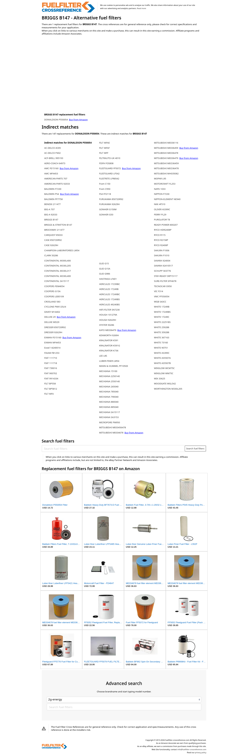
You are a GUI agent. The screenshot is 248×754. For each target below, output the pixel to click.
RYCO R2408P (161, 245)
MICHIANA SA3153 (109, 417)
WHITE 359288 (161, 332)
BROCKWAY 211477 (54, 229)
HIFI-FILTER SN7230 (109, 309)
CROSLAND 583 (52, 301)
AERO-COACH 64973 (54, 163)
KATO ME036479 (107, 330)
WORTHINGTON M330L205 (168, 388)
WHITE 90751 (161, 347)
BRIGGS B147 (51, 219)
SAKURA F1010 (161, 255)
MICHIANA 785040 (109, 391)
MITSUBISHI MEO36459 (166, 163)
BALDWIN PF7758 (53, 199)
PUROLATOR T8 (162, 219)
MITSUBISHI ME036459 (166, 147)
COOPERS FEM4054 (54, 286)
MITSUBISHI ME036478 (166, 152)
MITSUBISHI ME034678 (111, 432)
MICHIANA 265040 (109, 386)
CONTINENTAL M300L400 (57, 260)
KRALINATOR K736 (108, 350)
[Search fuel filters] (113, 448)
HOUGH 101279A (108, 314)
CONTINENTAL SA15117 (56, 281)
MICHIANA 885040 (109, 406)
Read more (141, 8)
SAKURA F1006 (161, 250)
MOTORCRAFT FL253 (164, 183)
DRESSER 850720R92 (55, 327)
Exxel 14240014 (52, 347)
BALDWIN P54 (51, 193)
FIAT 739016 (50, 368)
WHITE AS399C (161, 352)
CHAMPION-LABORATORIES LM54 (61, 250)
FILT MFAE (104, 142)
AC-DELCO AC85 (52, 147)
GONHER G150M (108, 209)
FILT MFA (49, 393)
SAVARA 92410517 (163, 265)
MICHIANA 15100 (108, 371)
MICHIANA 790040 (109, 396)
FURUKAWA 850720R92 (111, 199)
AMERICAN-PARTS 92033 (57, 183)
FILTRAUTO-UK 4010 (109, 158)
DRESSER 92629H (53, 332)
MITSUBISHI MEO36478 (166, 168)
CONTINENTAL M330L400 (57, 276)
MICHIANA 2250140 (109, 376)
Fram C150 (104, 183)
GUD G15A (104, 268)
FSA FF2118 (105, 193)
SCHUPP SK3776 (162, 270)
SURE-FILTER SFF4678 (165, 281)
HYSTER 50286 (106, 324)
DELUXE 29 (50, 316)
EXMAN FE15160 (52, 337)
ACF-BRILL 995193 (53, 158)
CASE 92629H (51, 245)
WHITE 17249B (161, 306)
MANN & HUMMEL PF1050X (113, 365)
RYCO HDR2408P (162, 229)
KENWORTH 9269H (109, 335)
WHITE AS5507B (162, 363)
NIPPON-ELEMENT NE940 (167, 199)
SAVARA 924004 (162, 260)
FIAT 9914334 (51, 378)
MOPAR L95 (160, 178)
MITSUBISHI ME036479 (166, 158)
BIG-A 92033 (50, 214)
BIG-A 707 (49, 209)
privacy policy (200, 752)
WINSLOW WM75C (163, 373)
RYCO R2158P (161, 240)
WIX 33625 (159, 378)
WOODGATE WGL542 (165, 383)
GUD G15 (104, 263)
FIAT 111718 (50, 363)
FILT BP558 (50, 383)
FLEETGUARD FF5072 (110, 168)
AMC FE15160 (51, 168)
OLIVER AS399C (162, 209)
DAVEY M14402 (52, 311)
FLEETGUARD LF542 (109, 173)
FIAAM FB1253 (51, 352)
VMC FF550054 (161, 296)
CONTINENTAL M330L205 (57, 265)
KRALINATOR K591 (108, 340)
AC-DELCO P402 (52, 152)
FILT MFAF (104, 147)
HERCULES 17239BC (109, 284)
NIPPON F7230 (161, 193)
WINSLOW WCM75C (164, 368)
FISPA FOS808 (106, 163)
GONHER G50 (106, 214)
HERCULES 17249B (108, 289)
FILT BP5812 (50, 388)
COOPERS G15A (52, 291)
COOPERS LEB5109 (54, 296)
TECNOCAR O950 (163, 286)
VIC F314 (158, 291)
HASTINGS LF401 (108, 278)
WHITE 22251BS (162, 322)
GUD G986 (104, 273)
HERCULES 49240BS (109, 304)
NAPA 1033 (159, 188)
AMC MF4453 (51, 173)
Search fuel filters (195, 448)
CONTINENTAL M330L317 (57, 270)
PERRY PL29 (160, 214)
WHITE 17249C (161, 316)
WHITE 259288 (161, 327)
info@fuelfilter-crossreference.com (191, 749)
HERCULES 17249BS (109, 299)
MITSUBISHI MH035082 (166, 173)
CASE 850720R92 (53, 240)
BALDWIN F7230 (52, 188)
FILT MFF (103, 152)
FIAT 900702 (50, 373)
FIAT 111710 (50, 357)
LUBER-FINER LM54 (109, 360)
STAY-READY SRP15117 (166, 276)
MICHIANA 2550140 (109, 381)
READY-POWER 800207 (166, 224)
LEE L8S (103, 355)
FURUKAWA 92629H (109, 204)
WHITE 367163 (161, 337)
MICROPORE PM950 (109, 422)
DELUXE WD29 (51, 322)
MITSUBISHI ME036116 (166, 142)
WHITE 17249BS (162, 311)
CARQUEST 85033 (53, 234)
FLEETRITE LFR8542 (109, 178)
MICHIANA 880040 (109, 401)
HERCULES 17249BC (109, 294)
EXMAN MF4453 (52, 342)
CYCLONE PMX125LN (55, 306)
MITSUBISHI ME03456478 (112, 427)
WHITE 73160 (161, 342)
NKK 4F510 (159, 204)
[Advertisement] (69, 66)
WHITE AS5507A (162, 357)
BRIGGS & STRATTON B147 (58, 224)
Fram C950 (104, 188)
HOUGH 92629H (107, 319)
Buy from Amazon (78, 119)
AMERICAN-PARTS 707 (55, 178)
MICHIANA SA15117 (109, 412)
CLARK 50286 (51, 255)
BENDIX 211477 (52, 204)
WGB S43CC (160, 301)
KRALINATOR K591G (109, 345)
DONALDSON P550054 (56, 119)
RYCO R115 (160, 234)
